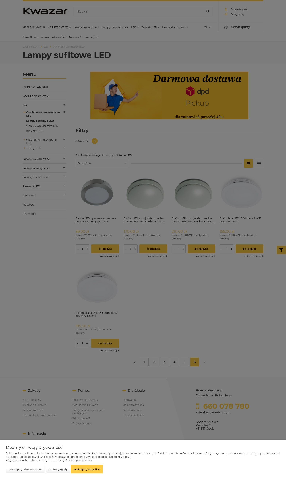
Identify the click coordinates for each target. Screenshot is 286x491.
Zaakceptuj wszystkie (87, 469)
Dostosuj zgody (58, 469)
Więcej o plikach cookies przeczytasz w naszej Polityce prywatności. (49, 460)
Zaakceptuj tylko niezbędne (25, 469)
